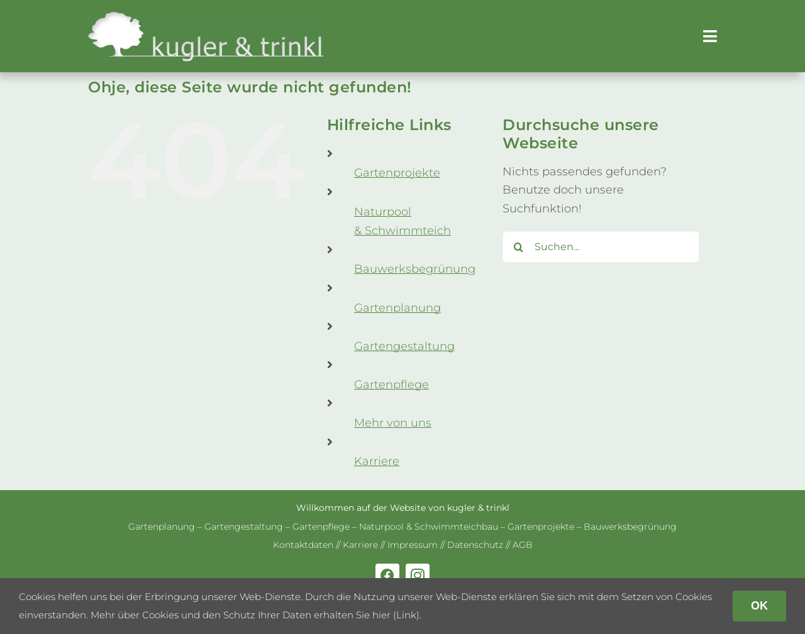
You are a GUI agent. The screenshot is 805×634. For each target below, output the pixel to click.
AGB (523, 544)
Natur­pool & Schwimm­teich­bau (428, 526)
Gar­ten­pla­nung (397, 308)
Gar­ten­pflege (391, 384)
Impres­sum (412, 544)
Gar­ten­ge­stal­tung (404, 346)
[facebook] (387, 576)
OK (759, 605)
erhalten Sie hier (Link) (366, 615)
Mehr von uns (392, 423)
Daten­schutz (475, 544)
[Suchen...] (600, 247)
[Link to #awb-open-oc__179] (710, 36)
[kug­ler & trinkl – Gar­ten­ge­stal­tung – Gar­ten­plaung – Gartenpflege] (206, 16)
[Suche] (518, 247)
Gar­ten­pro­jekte (397, 173)
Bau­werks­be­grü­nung (414, 269)
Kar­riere (376, 461)
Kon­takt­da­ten (303, 544)
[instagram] (418, 576)
